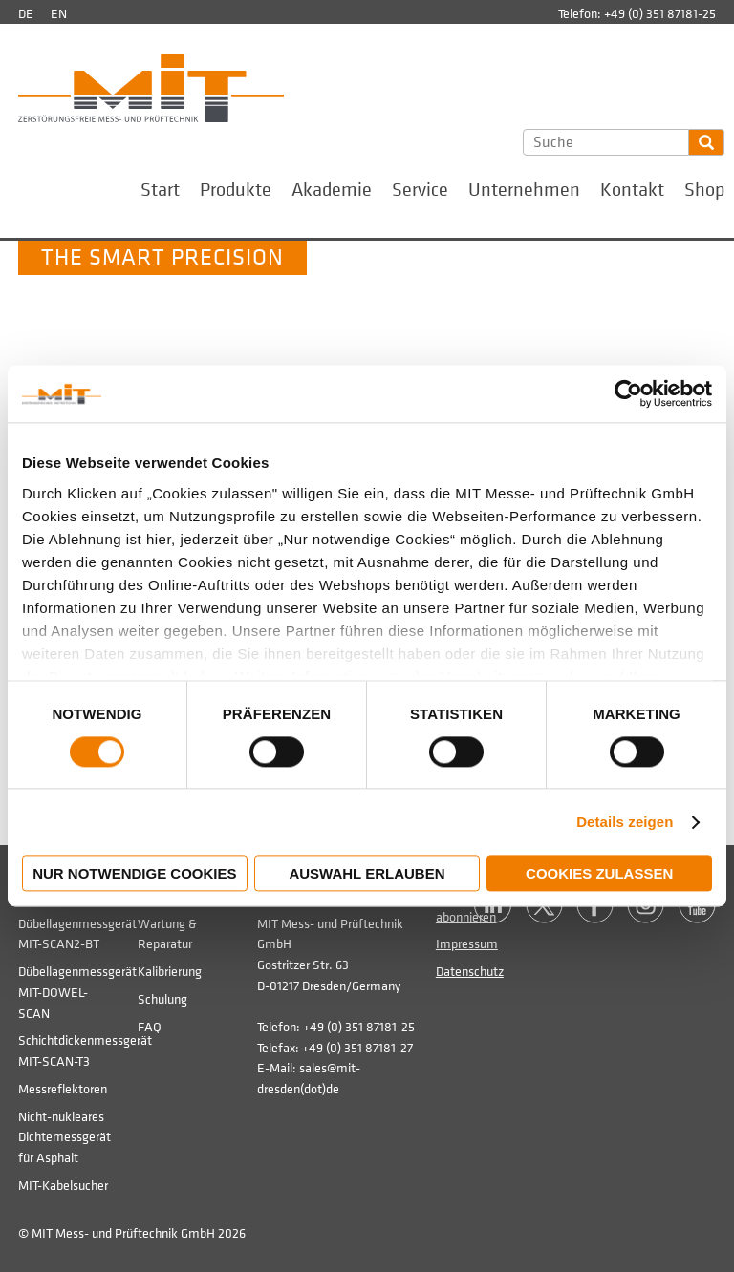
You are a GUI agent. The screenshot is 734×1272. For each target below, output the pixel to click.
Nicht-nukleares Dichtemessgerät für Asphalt (64, 1137)
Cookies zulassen (599, 874)
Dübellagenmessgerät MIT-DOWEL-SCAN (77, 992)
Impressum (467, 944)
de (25, 14)
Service (420, 190)
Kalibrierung (170, 972)
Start (160, 190)
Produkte (235, 190)
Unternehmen (524, 190)
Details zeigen (624, 822)
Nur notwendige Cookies (134, 874)
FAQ (150, 1027)
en (59, 14)
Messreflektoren (62, 1089)
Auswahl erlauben (366, 874)
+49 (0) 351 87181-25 (660, 14)
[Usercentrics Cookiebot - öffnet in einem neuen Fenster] (628, 393)
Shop (704, 190)
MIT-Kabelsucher (63, 1186)
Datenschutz (470, 972)
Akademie (331, 190)
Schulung (162, 999)
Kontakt (632, 190)
